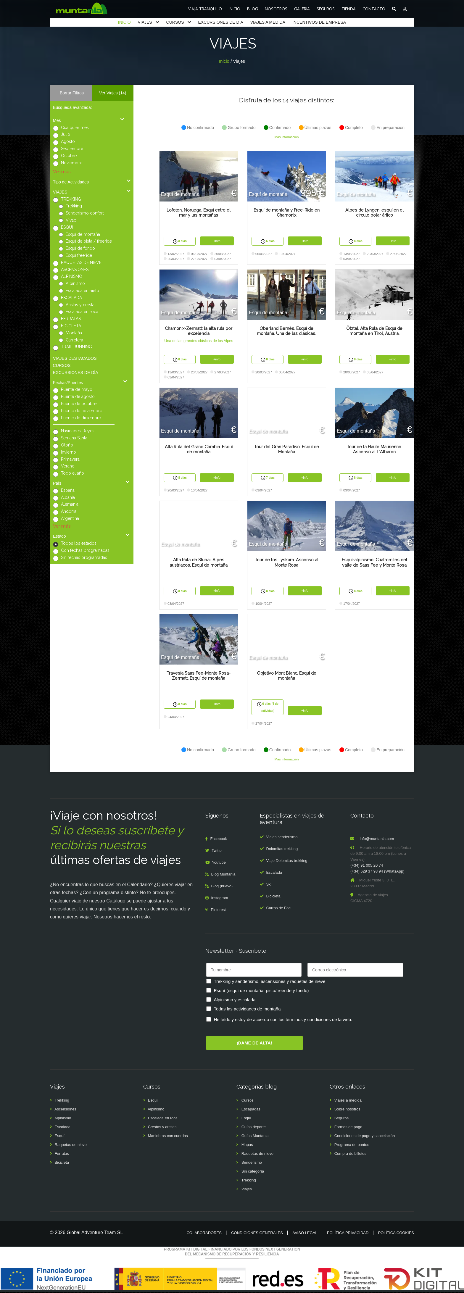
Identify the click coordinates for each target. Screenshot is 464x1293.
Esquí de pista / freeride (89, 241)
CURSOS (175, 22)
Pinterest (218, 911)
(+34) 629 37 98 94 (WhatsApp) (377, 872)
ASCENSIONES (74, 269)
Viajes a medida (348, 1101)
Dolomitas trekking (282, 850)
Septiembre (72, 148)
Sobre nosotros (347, 1110)
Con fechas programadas (85, 550)
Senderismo (251, 1163)
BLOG (252, 9)
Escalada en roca (82, 311)
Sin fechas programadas (84, 557)
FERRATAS (71, 318)
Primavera (70, 459)
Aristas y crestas (81, 304)
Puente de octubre (78, 403)
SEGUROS (326, 9)
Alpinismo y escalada (235, 1000)
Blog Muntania (223, 875)
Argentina (70, 518)
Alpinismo (75, 283)
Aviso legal (304, 1234)
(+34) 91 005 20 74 (366, 866)
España (68, 490)
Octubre (69, 155)
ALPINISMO (71, 276)
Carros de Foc (278, 909)
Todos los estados (78, 543)
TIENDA (348, 9)
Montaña (74, 332)
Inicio (224, 61)
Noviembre (71, 162)
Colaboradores (203, 1234)
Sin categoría (252, 1172)
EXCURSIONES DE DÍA (220, 22)
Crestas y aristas (162, 1128)
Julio (65, 134)
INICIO (234, 9)
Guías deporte (253, 1128)
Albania (68, 497)
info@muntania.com (377, 840)
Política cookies (396, 1234)
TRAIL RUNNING (76, 346)
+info (217, 241)
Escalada (274, 873)
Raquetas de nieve (71, 1146)
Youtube (219, 863)
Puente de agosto (78, 396)
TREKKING (71, 199)
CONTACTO (373, 9)
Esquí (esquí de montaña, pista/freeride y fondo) (261, 991)
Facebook (218, 840)
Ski (268, 885)
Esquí (60, 1137)
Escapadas (250, 1110)
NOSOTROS (276, 9)
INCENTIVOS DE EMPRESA (319, 22)
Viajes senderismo (281, 838)
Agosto (68, 141)
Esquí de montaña (83, 234)
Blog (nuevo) (222, 887)
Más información (286, 137)
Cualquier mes (75, 127)
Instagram (219, 899)
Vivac (71, 220)
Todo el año (72, 473)
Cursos (247, 1101)
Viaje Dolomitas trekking (286, 862)
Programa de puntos (351, 1146)
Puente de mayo (76, 389)
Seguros (341, 1119)
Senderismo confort (85, 213)
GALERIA (302, 9)
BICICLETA (71, 325)
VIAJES (145, 22)
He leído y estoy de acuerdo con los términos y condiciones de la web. (283, 1020)
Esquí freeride (79, 255)
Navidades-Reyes (77, 430)
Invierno (68, 452)
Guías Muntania (255, 1137)
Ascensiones (65, 1110)
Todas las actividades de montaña (247, 1009)
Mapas (247, 1146)
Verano (68, 466)
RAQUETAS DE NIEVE (81, 262)
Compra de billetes (350, 1154)
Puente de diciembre (81, 417)
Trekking (74, 206)
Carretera (74, 340)
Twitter (217, 851)
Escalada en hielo (82, 290)
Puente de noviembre (81, 410)
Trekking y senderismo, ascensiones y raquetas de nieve (270, 982)
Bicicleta (273, 897)
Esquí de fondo (80, 248)
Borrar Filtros (72, 93)
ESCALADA (71, 297)
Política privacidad (348, 1234)
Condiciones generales (257, 1234)
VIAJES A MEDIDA (267, 22)
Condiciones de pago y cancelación (364, 1137)
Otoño (67, 445)
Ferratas (62, 1154)
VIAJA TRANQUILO (205, 9)
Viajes (246, 1190)
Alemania (69, 504)
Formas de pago (348, 1128)
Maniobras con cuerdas (168, 1137)
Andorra (68, 511)
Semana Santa (74, 438)
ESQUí (67, 227)
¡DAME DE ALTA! (254, 1043)
